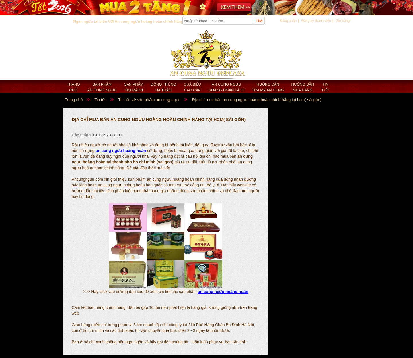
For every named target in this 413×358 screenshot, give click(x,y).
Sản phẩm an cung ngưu (102, 87)
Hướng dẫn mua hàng (302, 87)
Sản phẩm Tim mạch (133, 87)
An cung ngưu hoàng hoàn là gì (227, 87)
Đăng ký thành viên (316, 21)
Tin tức (325, 87)
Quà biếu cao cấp (192, 87)
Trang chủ (73, 87)
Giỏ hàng (343, 21)
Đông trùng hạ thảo (163, 87)
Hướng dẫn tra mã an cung (268, 87)
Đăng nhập (288, 21)
